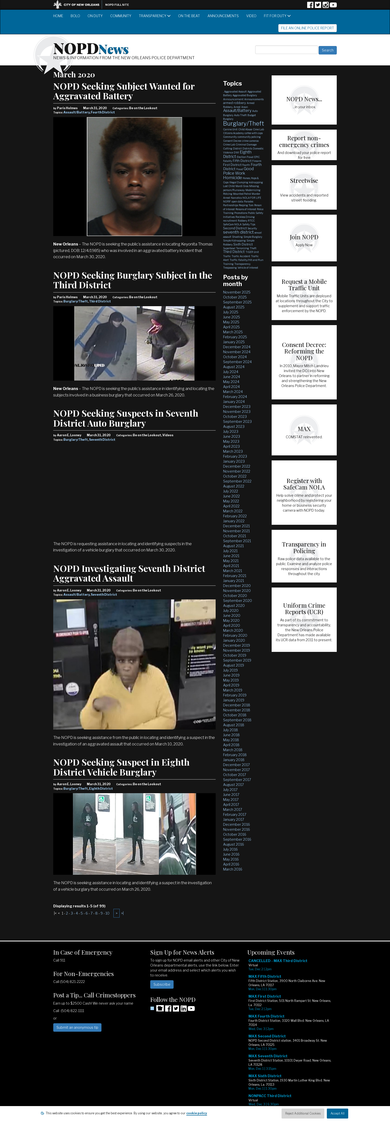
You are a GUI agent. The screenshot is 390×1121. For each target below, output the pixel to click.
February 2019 (234, 695)
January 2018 (233, 760)
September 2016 (237, 839)
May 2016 (231, 859)
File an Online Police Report (307, 28)
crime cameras (250, 140)
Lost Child (229, 186)
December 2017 (236, 765)
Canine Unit (230, 129)
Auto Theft (240, 115)
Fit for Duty (277, 16)
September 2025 (237, 302)
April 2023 (231, 446)
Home (58, 16)
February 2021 (234, 576)
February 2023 (235, 456)
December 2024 (236, 347)
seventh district (238, 232)
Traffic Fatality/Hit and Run (246, 260)
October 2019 (234, 655)
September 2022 (237, 481)
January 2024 (234, 401)
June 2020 (231, 615)
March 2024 (233, 392)
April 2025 (231, 327)
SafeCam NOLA (232, 224)
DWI (236, 152)
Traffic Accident (241, 256)
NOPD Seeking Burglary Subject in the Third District (132, 280)
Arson (244, 106)
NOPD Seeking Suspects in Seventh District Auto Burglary (125, 418)
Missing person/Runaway (241, 188)
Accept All (337, 1113)
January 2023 (234, 461)
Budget (251, 115)
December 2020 (237, 586)
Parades (248, 201)
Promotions (240, 212)
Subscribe (161, 984)
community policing (249, 136)
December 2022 (236, 466)
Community (120, 16)
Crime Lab (229, 144)
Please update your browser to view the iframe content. (292, 1036)
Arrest (237, 106)
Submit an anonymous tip (77, 1027)
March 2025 (233, 332)
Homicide (232, 177)
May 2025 (231, 322)
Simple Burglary (253, 236)
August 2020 (234, 605)
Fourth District (103, 112)
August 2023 (233, 426)
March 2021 (232, 571)
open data (237, 201)
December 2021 (236, 526)
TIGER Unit (252, 251)
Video (251, 16)
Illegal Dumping (238, 182)
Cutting (227, 148)
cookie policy (196, 1113)
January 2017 (233, 819)
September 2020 (237, 600)
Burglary (228, 118)
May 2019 (231, 680)
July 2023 (230, 431)
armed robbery (234, 103)
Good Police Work (238, 171)
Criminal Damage (246, 144)
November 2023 (236, 411)
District (237, 148)
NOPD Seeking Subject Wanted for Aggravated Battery (124, 91)
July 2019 (230, 670)
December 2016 (236, 824)
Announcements (223, 16)
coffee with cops (253, 133)
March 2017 (232, 809)
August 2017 (233, 784)
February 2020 (235, 635)
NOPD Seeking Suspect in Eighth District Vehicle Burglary (121, 767)
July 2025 (230, 312)
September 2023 (237, 421)
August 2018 (233, 725)
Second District (235, 228)
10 (107, 913)
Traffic (227, 256)
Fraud (239, 169)
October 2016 (234, 834)
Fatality (227, 160)
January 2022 (233, 521)
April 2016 (231, 864)
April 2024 (231, 387)
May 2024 (231, 382)
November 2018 (236, 710)
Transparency (155, 16)
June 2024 (231, 377)
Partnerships (230, 205)
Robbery (242, 220)
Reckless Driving (245, 216)
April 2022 (231, 506)
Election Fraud (245, 156)
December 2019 (236, 645)
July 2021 (230, 551)
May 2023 (231, 441)
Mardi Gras (242, 186)
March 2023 (233, 451)
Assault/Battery (76, 112)
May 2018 (231, 740)
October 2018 (234, 715)
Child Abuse (245, 129)
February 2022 (235, 516)
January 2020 (234, 640)
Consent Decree (232, 140)
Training (228, 263)
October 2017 (234, 775)
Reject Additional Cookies (303, 1113)
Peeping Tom (246, 205)
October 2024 (235, 357)
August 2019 (233, 665)
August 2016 (233, 844)
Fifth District (242, 161)
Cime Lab (258, 129)
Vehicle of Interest (248, 267)
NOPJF (227, 201)
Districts (247, 148)
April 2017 (231, 804)
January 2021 (233, 581)
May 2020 (231, 620)
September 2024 (237, 362)
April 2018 (231, 745)
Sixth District (243, 244)
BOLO (75, 16)
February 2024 (235, 396)
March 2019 (232, 690)
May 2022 (231, 501)
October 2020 (235, 595)
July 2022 (230, 491)
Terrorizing (242, 248)
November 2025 (236, 292)
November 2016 (236, 829)
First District (232, 165)
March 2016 (232, 869)
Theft (253, 248)
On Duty (95, 16)
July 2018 (230, 730)
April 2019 (231, 685)
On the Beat (189, 16)
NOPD (91, 47)
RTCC (251, 220)
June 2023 (231, 436)
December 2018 (236, 705)
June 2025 (231, 317)
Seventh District (102, 439)
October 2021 (234, 536)
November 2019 (236, 650)
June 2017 (231, 794)
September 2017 (237, 780)
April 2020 (231, 625)
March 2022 (233, 511)
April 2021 (231, 566)
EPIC (257, 156)
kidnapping (256, 182)
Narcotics (236, 197)
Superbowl (229, 248)
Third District (100, 301)
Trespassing (230, 267)
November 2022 (236, 471)
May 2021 (231, 561)
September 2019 (237, 660)
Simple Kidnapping (234, 240)
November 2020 (237, 590)
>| (122, 913)
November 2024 (236, 352)
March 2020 (233, 630)
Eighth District (101, 788)
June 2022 (231, 496)
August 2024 (233, 367)
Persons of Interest (246, 209)
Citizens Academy (233, 133)
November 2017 (236, 770)
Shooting (237, 236)
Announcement (233, 99)
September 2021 (237, 541)
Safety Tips (248, 224)
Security (252, 228)
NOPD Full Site (117, 4)
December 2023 (236, 406)
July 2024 (230, 372)
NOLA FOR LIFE (252, 197)
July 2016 (230, 849)
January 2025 (234, 342)
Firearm (256, 160)
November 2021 (236, 531)
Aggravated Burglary (245, 95)
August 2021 (233, 546)
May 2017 (231, 799)
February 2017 (234, 814)
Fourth (246, 164)
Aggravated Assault (235, 91)
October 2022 (234, 476)
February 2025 (235, 337)
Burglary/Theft (75, 301)
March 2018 (233, 750)
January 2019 (233, 700)
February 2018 (235, 755)
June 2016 (231, 854)
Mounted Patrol (242, 193)
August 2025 (233, 307)
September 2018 (237, 720)
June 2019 (231, 675)
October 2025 (235, 297)
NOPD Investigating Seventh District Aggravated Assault (129, 573)
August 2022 (233, 486)
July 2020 (231, 610)
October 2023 (235, 416)
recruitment (230, 220)
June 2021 (231, 556)
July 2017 (230, 789)
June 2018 (231, 735)
